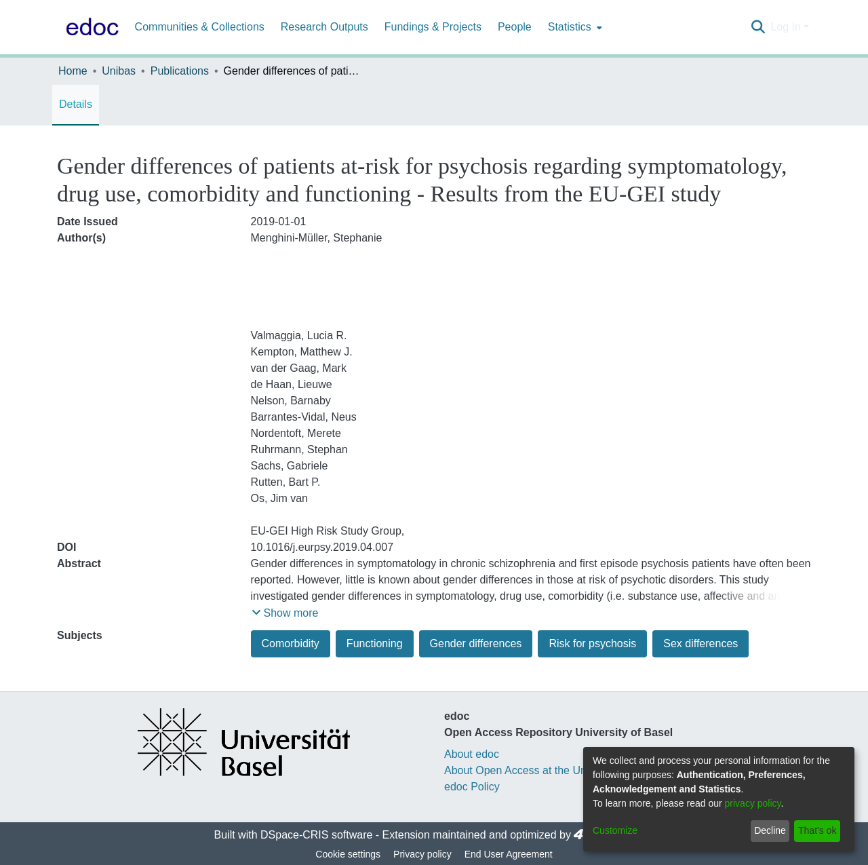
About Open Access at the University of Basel (553, 770)
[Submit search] (757, 27)
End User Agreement (509, 854)
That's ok (817, 830)
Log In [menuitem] (785, 27)
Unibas (119, 71)
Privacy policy (422, 854)
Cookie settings (347, 854)
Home (72, 71)
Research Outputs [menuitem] (324, 27)
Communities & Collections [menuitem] (199, 27)
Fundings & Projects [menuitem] (432, 27)
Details (75, 104)
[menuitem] (573, 27)
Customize (615, 830)
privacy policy (753, 803)
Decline (770, 830)
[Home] (89, 27)
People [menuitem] (515, 27)
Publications (180, 71)
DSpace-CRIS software (316, 835)
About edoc (471, 754)
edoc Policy (472, 786)
